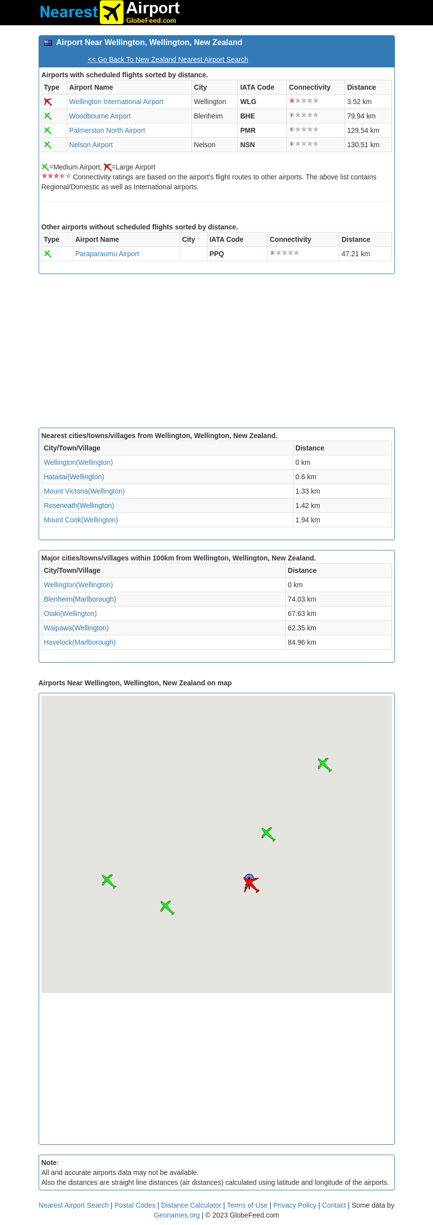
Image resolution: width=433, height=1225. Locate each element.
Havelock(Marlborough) (80, 642)
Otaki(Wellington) (70, 613)
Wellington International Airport (116, 102)
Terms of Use (248, 1205)
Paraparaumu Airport (107, 254)
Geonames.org (177, 1215)
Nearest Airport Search (74, 1205)
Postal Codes (134, 1205)
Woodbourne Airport (100, 116)
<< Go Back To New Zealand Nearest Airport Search (168, 59)
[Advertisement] (217, 353)
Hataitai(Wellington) (74, 477)
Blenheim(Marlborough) (80, 599)
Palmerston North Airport (107, 130)
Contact (334, 1205)
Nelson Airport (91, 145)
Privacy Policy (295, 1205)
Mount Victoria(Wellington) (84, 491)
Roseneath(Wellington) (79, 505)
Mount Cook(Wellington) (81, 520)
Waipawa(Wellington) (76, 628)
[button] (251, 885)
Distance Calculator (191, 1205)
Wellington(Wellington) (78, 462)
